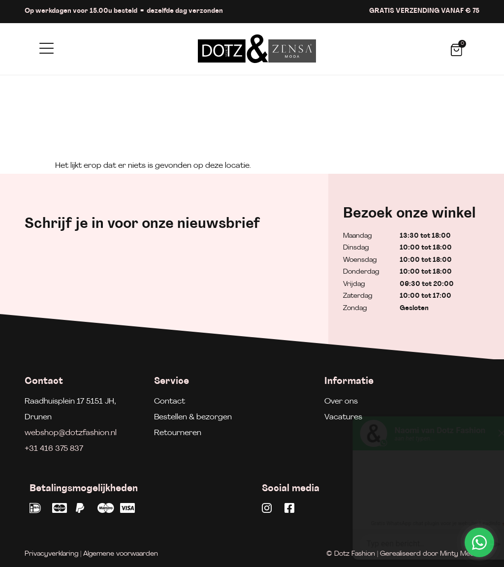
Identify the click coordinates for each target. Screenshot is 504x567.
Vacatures (343, 417)
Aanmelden (265, 288)
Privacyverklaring (51, 554)
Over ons (341, 402)
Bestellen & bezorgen (193, 417)
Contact (169, 402)
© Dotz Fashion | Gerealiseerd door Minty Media (402, 554)
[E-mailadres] (121, 285)
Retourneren (177, 433)
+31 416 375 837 (54, 449)
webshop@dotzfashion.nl (71, 433)
